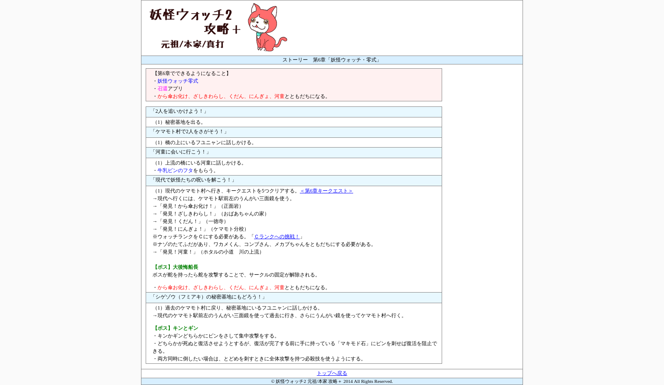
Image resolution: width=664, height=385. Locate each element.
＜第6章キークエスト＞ (326, 191)
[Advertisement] (484, 195)
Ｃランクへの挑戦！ (277, 237)
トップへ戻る (332, 373)
